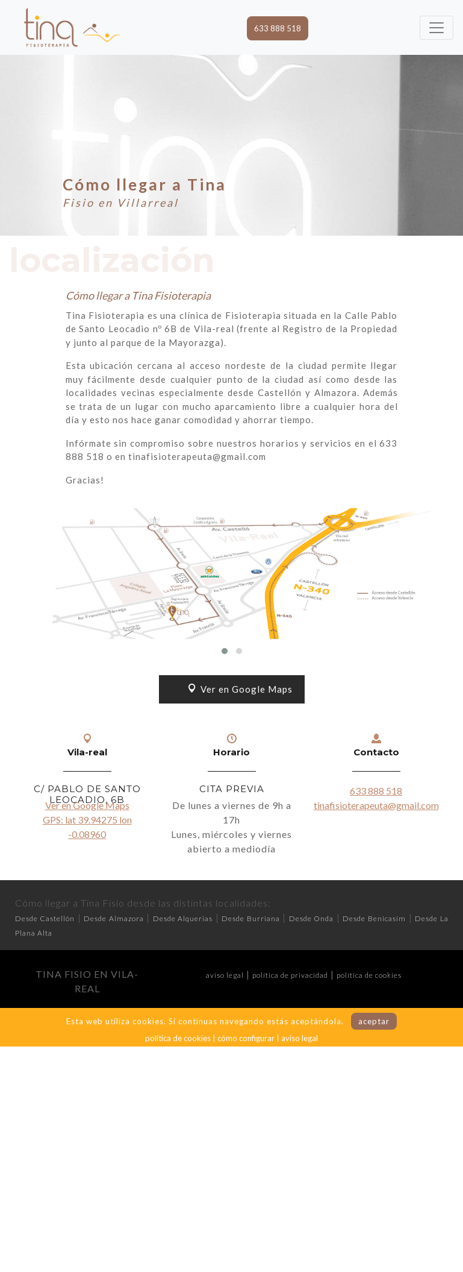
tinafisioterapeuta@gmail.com (376, 805)
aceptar (374, 1021)
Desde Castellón (45, 918)
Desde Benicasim (374, 918)
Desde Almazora (114, 918)
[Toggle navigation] (436, 28)
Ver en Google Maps (240, 689)
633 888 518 (277, 28)
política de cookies (369, 975)
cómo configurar (246, 1038)
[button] (224, 651)
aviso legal (225, 975)
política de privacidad (290, 975)
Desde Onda (311, 918)
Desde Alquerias (183, 918)
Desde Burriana (251, 918)
